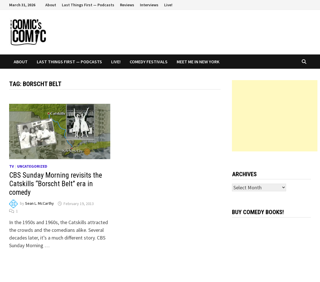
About (50, 4)
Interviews (149, 4)
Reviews (127, 4)
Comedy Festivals (149, 61)
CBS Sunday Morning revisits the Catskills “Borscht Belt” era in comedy (55, 183)
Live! (168, 4)
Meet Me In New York (198, 61)
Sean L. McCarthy (39, 203)
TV (11, 166)
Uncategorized (32, 166)
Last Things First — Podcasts (88, 4)
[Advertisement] (274, 115)
